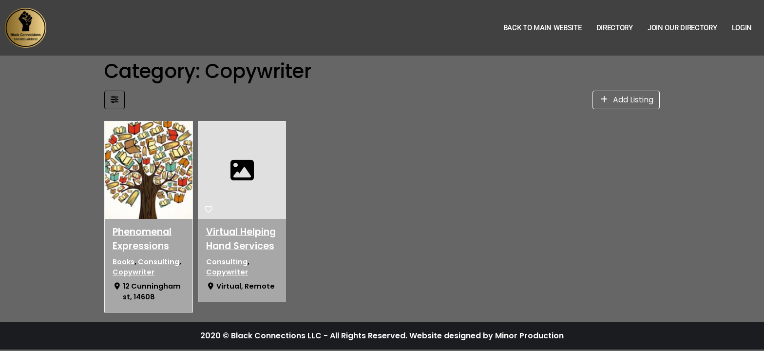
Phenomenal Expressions (142, 239)
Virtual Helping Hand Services (241, 239)
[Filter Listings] (114, 100)
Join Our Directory (682, 27)
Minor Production (529, 335)
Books (123, 262)
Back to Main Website (542, 27)
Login (742, 27)
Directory (614, 27)
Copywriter (133, 272)
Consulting (158, 262)
